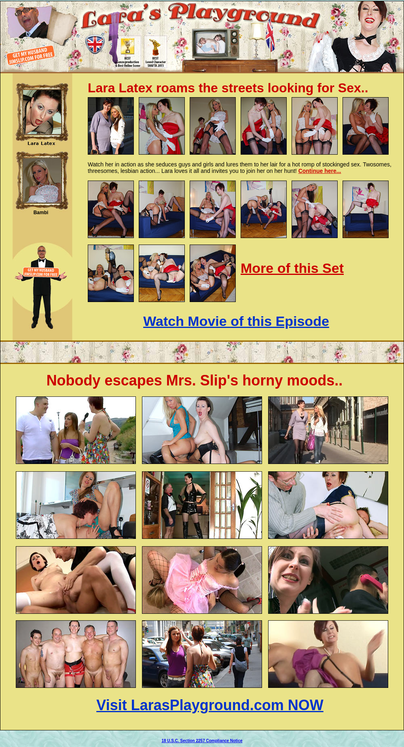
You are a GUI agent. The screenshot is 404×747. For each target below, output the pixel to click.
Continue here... (319, 171)
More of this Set (292, 268)
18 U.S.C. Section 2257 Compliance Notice (201, 740)
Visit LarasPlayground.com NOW (209, 705)
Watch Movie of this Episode (236, 321)
